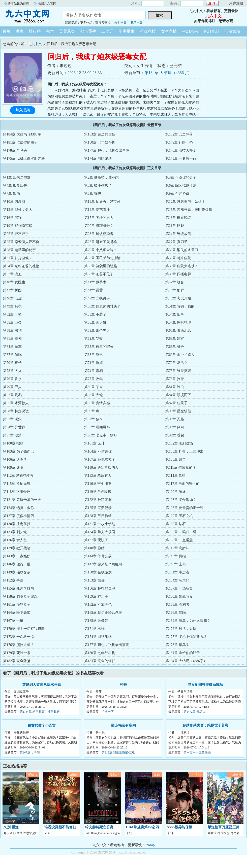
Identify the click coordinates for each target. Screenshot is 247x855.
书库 (20, 31)
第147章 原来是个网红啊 (103, 564)
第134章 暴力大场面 (99, 532)
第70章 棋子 (12, 363)
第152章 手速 (13, 580)
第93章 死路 (174, 419)
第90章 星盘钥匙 (178, 411)
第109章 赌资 (13, 467)
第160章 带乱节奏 (179, 596)
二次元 (107, 31)
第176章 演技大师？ (180, 150)
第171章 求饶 (94, 629)
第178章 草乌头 (15, 150)
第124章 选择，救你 (18, 508)
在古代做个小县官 (41, 725)
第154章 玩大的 (177, 580)
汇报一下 (108, 711)
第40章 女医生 (14, 282)
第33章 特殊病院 (178, 258)
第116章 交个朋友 (97, 484)
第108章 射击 (175, 459)
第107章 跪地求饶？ (99, 459)
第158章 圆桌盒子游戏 (20, 596)
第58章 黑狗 (12, 330)
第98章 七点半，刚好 (100, 435)
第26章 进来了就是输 (100, 242)
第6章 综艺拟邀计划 (180, 185)
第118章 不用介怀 (16, 492)
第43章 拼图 (12, 290)
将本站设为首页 (18, 3)
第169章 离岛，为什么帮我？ (187, 621)
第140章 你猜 (94, 548)
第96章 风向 (174, 427)
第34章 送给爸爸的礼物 (21, 266)
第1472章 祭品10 (194, 711)
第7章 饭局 (11, 193)
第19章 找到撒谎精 (17, 226)
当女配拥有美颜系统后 (205, 685)
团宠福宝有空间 (123, 725)
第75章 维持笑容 (178, 371)
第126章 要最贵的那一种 (184, 508)
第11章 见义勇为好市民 (102, 201)
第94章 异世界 (14, 427)
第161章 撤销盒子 (16, 604)
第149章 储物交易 (16, 572)
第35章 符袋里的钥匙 (100, 266)
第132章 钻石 (175, 524)
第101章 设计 (94, 443)
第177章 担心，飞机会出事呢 (106, 150)
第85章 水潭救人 (16, 403)
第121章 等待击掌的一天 (22, 500)
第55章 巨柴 (12, 322)
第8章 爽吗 (92, 193)
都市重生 (88, 31)
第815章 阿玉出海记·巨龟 (118, 752)
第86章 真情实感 (97, 403)
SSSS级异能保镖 (179, 827)
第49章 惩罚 (12, 306)
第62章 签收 (93, 338)
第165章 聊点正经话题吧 (103, 612)
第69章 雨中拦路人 (180, 355)
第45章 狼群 (174, 290)
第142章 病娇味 (177, 548)
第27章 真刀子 (176, 242)
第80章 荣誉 (93, 387)
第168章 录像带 (96, 621)
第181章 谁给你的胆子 (20, 142)
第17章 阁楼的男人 (98, 218)
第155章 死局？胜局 (18, 588)
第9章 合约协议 (177, 193)
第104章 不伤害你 (98, 451)
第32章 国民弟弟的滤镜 (102, 258)
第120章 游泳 (175, 492)
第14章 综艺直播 (97, 210)
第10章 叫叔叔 (14, 201)
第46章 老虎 (12, 298)
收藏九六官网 (47, 3)
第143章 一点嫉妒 (16, 556)
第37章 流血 (12, 274)
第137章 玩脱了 (96, 540)
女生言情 (169, 31)
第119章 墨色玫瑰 (97, 492)
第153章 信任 (94, 580)
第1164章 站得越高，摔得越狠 (40, 711)
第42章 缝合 (174, 282)
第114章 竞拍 (175, 475)
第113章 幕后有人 (97, 475)
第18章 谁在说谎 (178, 218)
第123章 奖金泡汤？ (180, 500)
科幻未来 (190, 31)
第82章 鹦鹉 (12, 395)
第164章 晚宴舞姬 (16, 612)
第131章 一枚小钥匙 (99, 524)
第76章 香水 (12, 379)
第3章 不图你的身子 (180, 177)
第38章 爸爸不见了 (98, 274)
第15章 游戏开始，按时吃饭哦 (188, 210)
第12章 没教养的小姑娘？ (185, 201)
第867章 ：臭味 (30, 752)
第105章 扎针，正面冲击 (184, 451)
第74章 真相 (93, 371)
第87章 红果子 (176, 403)
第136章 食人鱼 (15, 540)
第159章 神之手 (96, 596)
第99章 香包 (174, 435)
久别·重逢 (11, 827)
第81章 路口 (174, 387)
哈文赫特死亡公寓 (99, 827)
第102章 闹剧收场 (179, 443)
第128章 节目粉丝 (98, 516)
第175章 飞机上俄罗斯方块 (24, 158)
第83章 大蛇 (93, 395)
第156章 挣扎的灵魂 (99, 588)
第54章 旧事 (174, 314)
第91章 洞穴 (12, 419)
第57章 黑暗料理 (178, 322)
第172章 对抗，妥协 (180, 629)
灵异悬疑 (67, 31)
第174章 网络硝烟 (98, 158)
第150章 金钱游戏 (98, 572)
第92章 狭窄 (93, 419)
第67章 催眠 (12, 355)
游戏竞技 (148, 31)
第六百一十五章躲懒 (197, 752)
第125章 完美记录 (98, 508)
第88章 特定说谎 (16, 411)
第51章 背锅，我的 (180, 306)
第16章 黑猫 (12, 218)
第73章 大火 (12, 371)
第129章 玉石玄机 (179, 516)
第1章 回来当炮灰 (16, 177)
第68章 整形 (93, 355)
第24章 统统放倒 (178, 234)
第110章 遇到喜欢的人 (101, 467)
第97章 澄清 (12, 435)
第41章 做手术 (95, 282)
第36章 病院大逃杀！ (181, 266)
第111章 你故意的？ (180, 467)
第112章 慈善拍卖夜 (18, 475)
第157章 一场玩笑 (179, 588)
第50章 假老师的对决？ (102, 306)
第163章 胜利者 (177, 604)
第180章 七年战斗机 (99, 142)
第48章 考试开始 (178, 298)
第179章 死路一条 (179, 142)
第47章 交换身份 (97, 298)
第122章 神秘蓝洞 (98, 500)
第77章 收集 (93, 379)
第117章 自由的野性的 (182, 484)
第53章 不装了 (95, 314)
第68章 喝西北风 (178, 330)
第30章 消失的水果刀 (181, 250)
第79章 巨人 (12, 387)
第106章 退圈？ (15, 459)
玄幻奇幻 (211, 31)
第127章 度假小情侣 (18, 516)
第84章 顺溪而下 (178, 395)
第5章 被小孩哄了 (98, 185)
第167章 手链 (13, 621)
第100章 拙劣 (13, 443)
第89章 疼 (91, 411)
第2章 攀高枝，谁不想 (101, 177)
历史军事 (126, 31)
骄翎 (123, 685)
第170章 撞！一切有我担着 (24, 629)
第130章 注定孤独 (16, 524)
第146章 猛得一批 (16, 564)
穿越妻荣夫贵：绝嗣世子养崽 (205, 725)
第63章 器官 (174, 338)
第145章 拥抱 (175, 556)
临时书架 (120, 22)
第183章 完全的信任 (99, 134)
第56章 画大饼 (95, 322)
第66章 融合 (174, 347)
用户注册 (236, 3)
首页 (7, 31)
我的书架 (137, 22)
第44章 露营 (93, 290)
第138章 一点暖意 (179, 540)
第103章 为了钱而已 (18, 451)
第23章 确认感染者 (98, 234)
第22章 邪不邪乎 (16, 234)
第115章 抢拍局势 (16, 484)
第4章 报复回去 (15, 185)
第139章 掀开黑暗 (16, 548)
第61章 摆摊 (12, 338)
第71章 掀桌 (93, 363)
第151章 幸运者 (177, 572)
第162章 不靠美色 (98, 604)
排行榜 (35, 31)
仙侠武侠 (232, 31)
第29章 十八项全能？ (100, 250)
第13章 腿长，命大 (17, 210)
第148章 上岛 (175, 564)
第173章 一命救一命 (180, 158)
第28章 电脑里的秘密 (19, 250)
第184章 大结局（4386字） (168, 73)
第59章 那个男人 (97, 330)
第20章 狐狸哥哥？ (98, 226)
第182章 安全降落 (179, 134)
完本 (50, 31)
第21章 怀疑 (174, 226)
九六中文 (27, 16)
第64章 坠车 (12, 347)
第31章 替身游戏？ (17, 258)
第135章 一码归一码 (180, 532)
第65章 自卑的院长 (98, 347)
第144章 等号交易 (98, 556)
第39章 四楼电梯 (178, 274)
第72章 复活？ (176, 363)
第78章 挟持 (174, 379)
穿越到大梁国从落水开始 (41, 685)
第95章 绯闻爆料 (97, 427)
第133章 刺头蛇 (15, 532)
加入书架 (23, 110)
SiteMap (149, 845)
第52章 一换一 (14, 314)
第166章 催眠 (175, 612)
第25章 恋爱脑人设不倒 (21, 242)
